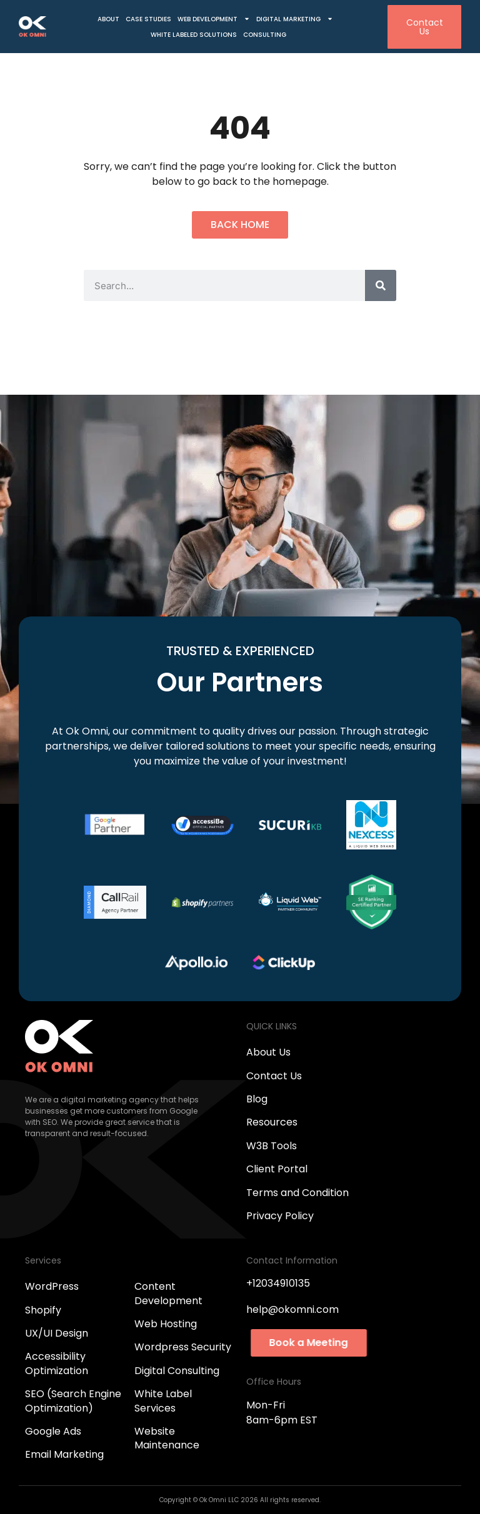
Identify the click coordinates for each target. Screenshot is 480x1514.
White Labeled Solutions (194, 34)
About (108, 19)
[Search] (380, 285)
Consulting (264, 34)
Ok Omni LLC (220, 1500)
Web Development (214, 19)
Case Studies (148, 19)
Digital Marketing (294, 19)
